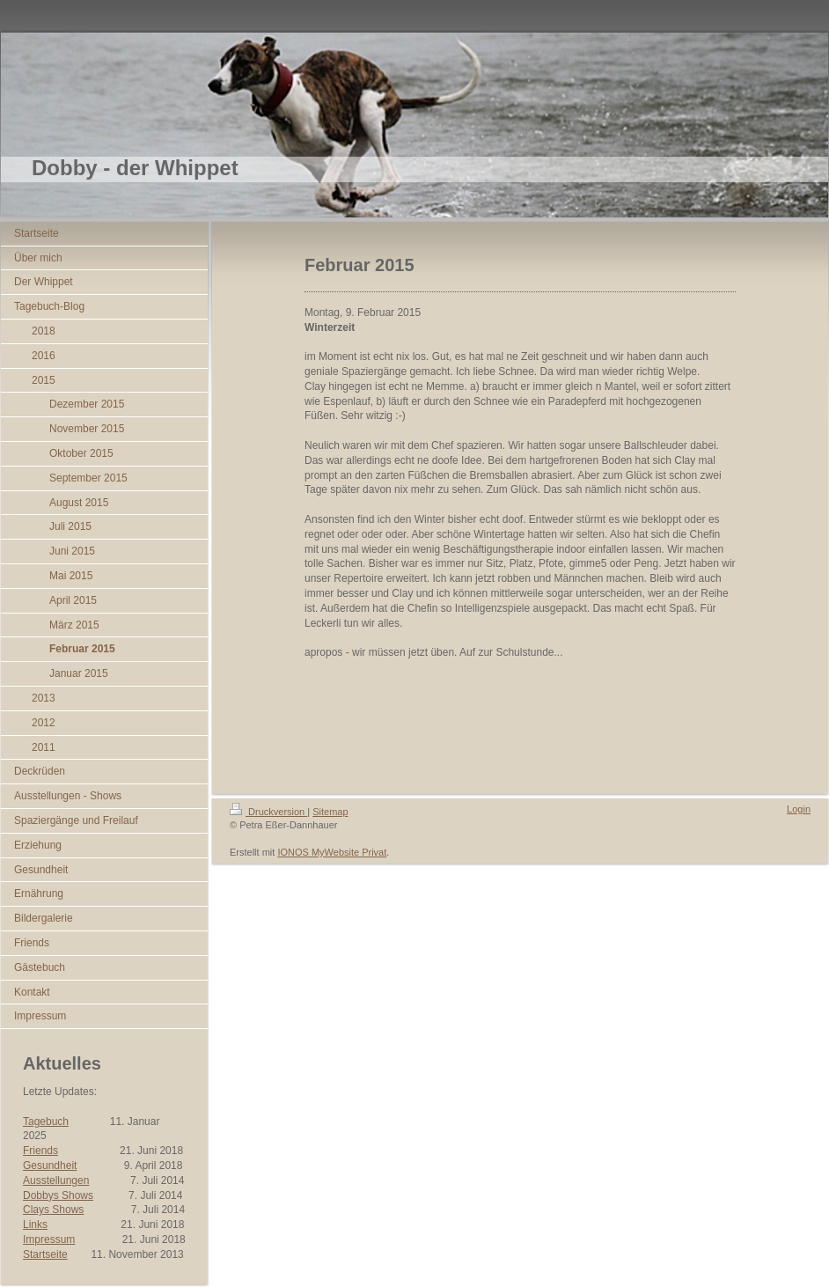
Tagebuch (46, 1121)
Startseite (45, 1254)
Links (35, 1224)
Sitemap (330, 811)
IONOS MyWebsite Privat (331, 852)
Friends (40, 1150)
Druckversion (268, 811)
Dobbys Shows (58, 1195)
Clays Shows (53, 1209)
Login (799, 809)
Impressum (49, 1239)
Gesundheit (50, 1165)
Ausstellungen (56, 1180)
